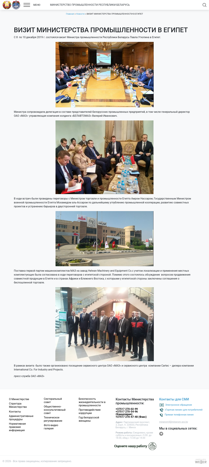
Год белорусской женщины (89, 419)
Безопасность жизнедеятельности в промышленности (92, 402)
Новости (80, 14)
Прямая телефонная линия (179, 414)
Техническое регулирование (53, 419)
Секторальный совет (53, 400)
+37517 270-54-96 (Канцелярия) (127, 413)
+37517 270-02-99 (127, 409)
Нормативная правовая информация (17, 427)
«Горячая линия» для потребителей (183, 409)
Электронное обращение (178, 404)
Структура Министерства (18, 405)
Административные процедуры (21, 417)
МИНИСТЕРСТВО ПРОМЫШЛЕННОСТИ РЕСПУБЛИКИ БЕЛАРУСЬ (90, 4)
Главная (70, 14)
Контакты (15, 411)
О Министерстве (19, 399)
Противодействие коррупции (90, 411)
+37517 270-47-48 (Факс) (131, 416)
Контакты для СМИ (174, 399)
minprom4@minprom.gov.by (173, 422)
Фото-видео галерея (51, 427)
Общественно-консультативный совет (54, 410)
